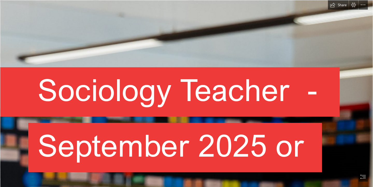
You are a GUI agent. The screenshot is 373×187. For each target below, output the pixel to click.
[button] (338, 5)
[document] (186, 93)
